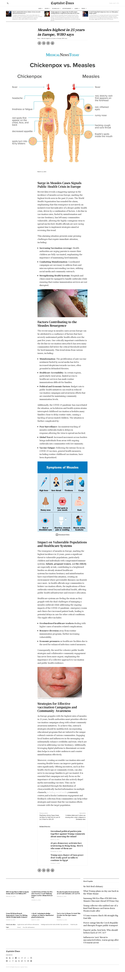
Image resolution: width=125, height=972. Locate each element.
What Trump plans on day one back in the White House (101, 892)
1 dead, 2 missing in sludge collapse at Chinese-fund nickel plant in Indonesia (42, 915)
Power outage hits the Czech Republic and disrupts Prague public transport (100, 924)
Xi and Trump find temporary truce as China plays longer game (103, 12)
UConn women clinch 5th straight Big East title (100, 916)
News (38, 38)
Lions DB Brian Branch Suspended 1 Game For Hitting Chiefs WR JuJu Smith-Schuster (16, 915)
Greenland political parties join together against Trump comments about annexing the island (68, 834)
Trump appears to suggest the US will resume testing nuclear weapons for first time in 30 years (65, 12)
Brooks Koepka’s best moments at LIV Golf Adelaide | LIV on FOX (68, 893)
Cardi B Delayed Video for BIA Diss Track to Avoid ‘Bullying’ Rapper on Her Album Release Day (42, 894)
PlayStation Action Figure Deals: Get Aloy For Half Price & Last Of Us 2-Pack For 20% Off (49, 817)
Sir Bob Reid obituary (93, 886)
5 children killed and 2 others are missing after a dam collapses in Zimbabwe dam (75, 817)
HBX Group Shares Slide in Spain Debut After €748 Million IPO (17, 893)
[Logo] (62, 3)
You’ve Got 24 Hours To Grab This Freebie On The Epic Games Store (68, 915)
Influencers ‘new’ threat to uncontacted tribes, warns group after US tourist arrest (101, 940)
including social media (57, 792)
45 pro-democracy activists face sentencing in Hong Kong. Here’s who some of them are (67, 846)
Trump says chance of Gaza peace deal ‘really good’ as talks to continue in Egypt (67, 858)
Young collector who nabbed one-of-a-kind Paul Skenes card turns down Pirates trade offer (100, 908)
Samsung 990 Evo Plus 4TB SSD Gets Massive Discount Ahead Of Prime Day (101, 899)
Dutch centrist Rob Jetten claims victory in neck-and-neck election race (26, 12)
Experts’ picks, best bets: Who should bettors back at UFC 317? (100, 931)
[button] (7, 3)
